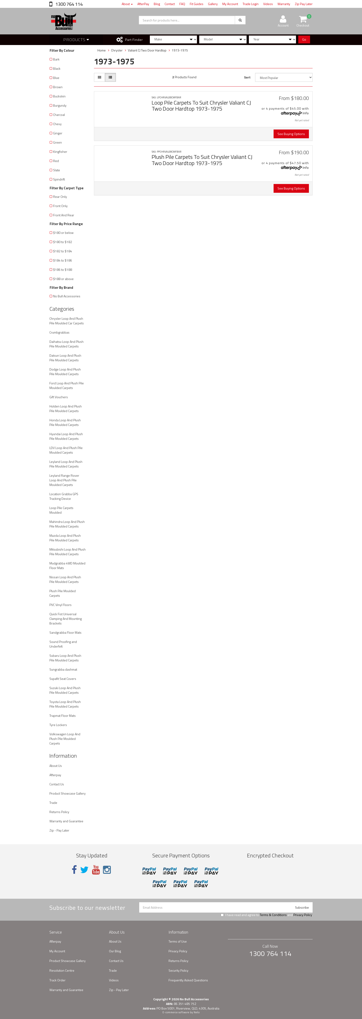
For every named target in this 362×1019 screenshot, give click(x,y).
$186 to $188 (62, 269)
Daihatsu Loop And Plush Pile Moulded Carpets (66, 344)
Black (56, 68)
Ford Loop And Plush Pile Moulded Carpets (66, 385)
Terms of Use (178, 941)
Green (57, 142)
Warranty (284, 3)
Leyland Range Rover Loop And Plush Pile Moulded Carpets (64, 480)
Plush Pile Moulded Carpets (62, 593)
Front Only (60, 205)
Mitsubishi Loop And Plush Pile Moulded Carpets (67, 551)
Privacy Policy (302, 914)
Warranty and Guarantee (66, 821)
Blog (157, 3)
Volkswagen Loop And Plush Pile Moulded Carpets (64, 739)
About (127, 3)
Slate (56, 170)
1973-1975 (180, 50)
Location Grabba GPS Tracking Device (63, 496)
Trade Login (251, 3)
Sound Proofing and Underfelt (63, 644)
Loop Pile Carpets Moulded (61, 510)
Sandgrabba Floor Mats (65, 632)
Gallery (213, 3)
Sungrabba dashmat (63, 669)
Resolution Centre (61, 970)
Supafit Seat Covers (62, 678)
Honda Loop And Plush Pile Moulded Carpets (65, 422)
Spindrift (59, 179)
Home (101, 50)
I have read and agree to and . (267, 915)
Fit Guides (196, 3)
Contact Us (56, 784)
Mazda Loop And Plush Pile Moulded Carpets (65, 538)
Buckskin (59, 96)
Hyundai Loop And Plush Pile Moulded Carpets (66, 436)
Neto (197, 1012)
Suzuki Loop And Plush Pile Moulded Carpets (65, 690)
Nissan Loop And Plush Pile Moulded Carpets (65, 579)
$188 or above (63, 278)
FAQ (182, 3)
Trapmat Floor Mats (62, 715)
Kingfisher (60, 151)
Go (304, 39)
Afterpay (55, 774)
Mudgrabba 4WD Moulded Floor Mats (67, 565)
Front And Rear (63, 215)
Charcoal (59, 114)
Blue (56, 77)
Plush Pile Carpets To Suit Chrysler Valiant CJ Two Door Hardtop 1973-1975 (202, 160)
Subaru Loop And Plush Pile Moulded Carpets (65, 658)
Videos (268, 3)
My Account (230, 3)
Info (306, 113)
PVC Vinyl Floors (60, 604)
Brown (58, 86)
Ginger (57, 133)
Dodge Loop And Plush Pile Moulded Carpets (65, 371)
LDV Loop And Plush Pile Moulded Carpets (66, 450)
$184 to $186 (62, 260)
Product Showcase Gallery (67, 793)
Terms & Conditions (273, 914)
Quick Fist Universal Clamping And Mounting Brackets (65, 619)
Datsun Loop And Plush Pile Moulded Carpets (65, 357)
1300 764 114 (68, 4)
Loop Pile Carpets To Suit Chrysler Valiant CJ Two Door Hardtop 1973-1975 (201, 105)
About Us (55, 765)
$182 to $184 (62, 251)
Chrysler (117, 50)
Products (76, 39)
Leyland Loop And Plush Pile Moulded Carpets (65, 464)
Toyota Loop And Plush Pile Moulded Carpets (65, 704)
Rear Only (60, 196)
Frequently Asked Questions (188, 980)
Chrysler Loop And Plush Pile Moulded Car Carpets (66, 321)
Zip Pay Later (304, 3)
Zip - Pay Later (59, 830)
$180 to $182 (62, 241)
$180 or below (63, 232)
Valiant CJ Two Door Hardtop (147, 50)
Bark (56, 59)
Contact (170, 3)
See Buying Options (291, 133)
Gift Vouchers (58, 397)
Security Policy (178, 970)
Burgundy (59, 105)
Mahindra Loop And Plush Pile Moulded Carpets (67, 524)
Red (56, 160)
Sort (247, 77)
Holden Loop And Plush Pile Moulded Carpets (65, 408)
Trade (53, 802)
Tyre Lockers (58, 724)
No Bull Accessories (66, 296)
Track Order (57, 980)
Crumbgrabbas (59, 332)
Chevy (57, 123)
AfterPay (143, 3)
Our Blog (115, 951)
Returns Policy (59, 811)
